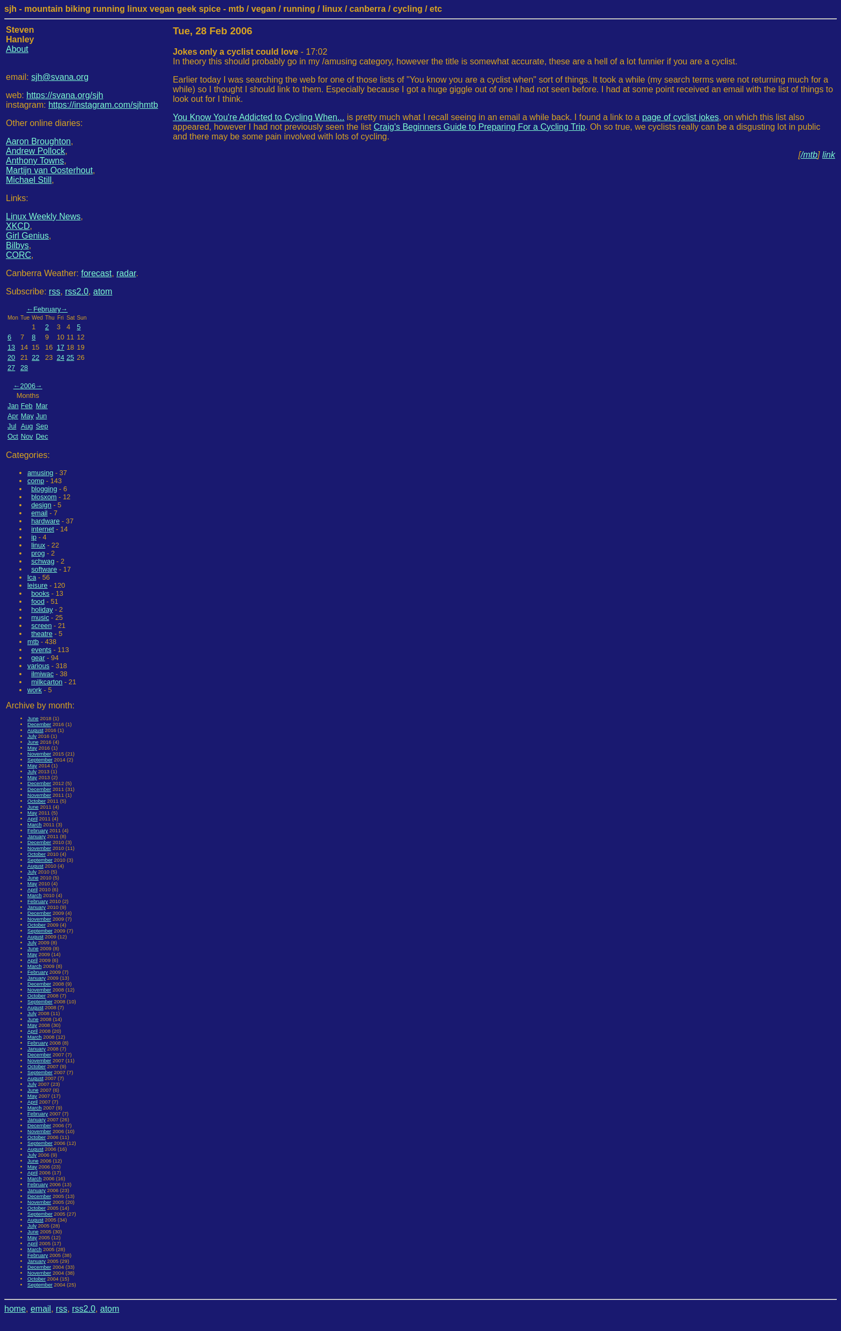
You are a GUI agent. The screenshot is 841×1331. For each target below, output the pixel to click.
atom (103, 291)
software (44, 569)
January (36, 836)
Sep (42, 426)
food (38, 601)
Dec (42, 436)
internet (42, 529)
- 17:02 (250, 51)
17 (60, 347)
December (39, 724)
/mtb (809, 154)
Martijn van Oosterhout (49, 170)
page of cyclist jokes (680, 117)
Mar (42, 406)
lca (31, 577)
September (40, 760)
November (39, 754)
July (31, 736)
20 (11, 357)
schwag (42, 561)
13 (11, 347)
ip (33, 537)
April (32, 819)
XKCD (17, 226)
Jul (12, 426)
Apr (13, 416)
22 (35, 357)
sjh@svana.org (59, 77)
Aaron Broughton (38, 141)
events (41, 650)
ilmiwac (42, 674)
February (47, 309)
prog (38, 553)
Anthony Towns (35, 160)
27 (11, 368)
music (40, 617)
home (15, 1308)
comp (35, 481)
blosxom (44, 497)
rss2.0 (76, 291)
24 (60, 357)
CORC (18, 255)
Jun (41, 416)
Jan (13, 406)
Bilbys (17, 245)
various (38, 666)
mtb (33, 642)
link (828, 154)
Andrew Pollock (35, 151)
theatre (42, 634)
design (41, 505)
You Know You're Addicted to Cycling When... (258, 117)
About (17, 49)
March (34, 824)
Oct (13, 436)
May (27, 416)
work (34, 690)
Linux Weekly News (43, 216)
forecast (96, 273)
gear (38, 658)
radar (126, 273)
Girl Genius (27, 235)
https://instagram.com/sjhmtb (103, 104)
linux (38, 545)
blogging (44, 489)
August (35, 730)
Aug (27, 426)
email (39, 513)
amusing (40, 473)
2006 (27, 386)
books (40, 593)
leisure (37, 585)
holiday (42, 609)
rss (54, 291)
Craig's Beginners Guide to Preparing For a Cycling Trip (479, 126)
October (36, 801)
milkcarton (46, 682)
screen (41, 626)
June (33, 718)
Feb (27, 406)
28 (24, 368)
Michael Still (28, 179)
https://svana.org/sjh (64, 95)
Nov (27, 436)
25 (70, 357)
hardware (45, 521)
